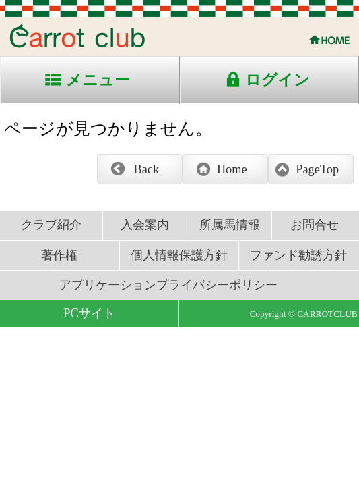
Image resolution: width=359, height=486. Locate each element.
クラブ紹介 (51, 225)
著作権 (59, 255)
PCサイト (89, 313)
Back (147, 169)
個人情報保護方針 (179, 255)
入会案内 (145, 225)
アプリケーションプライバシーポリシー (168, 285)
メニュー (98, 79)
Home (232, 169)
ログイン (277, 79)
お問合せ (314, 225)
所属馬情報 (229, 225)
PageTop (317, 169)
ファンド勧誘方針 (298, 255)
